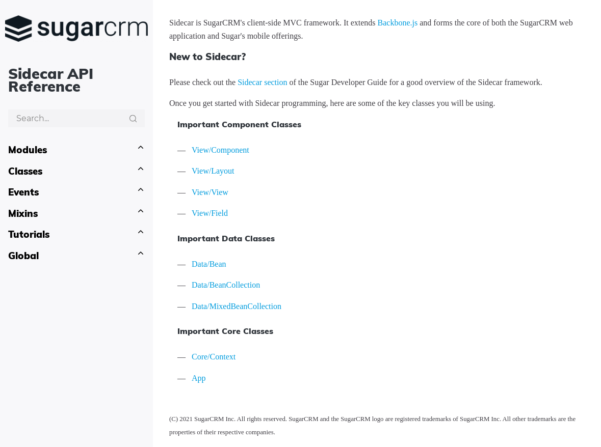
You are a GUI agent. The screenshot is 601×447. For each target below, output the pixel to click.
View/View (210, 192)
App (199, 378)
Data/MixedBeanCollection (236, 306)
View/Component (220, 150)
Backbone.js (398, 22)
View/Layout (213, 170)
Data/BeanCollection (226, 285)
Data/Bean (209, 264)
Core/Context (214, 356)
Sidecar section (262, 82)
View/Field (210, 213)
